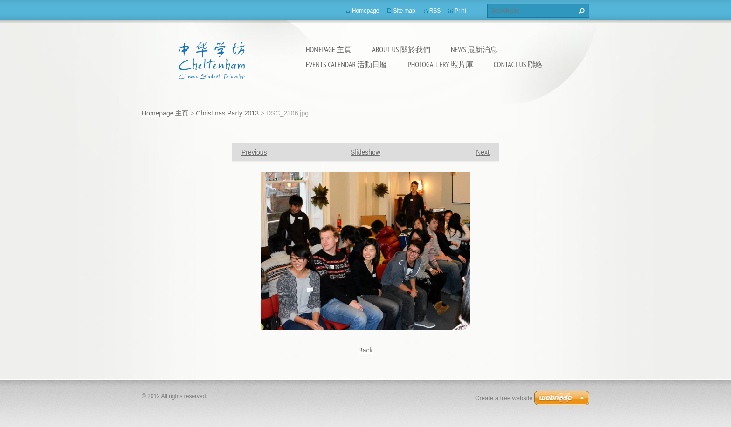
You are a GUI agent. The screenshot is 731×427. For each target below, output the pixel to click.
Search (580, 11)
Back (365, 350)
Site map (404, 10)
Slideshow (365, 152)
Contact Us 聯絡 (518, 64)
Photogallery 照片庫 (440, 64)
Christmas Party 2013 (227, 113)
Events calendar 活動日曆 (346, 64)
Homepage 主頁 (329, 49)
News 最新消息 (474, 49)
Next (483, 152)
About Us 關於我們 (401, 49)
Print (460, 10)
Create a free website (504, 397)
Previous (254, 152)
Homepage (365, 10)
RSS (435, 10)
